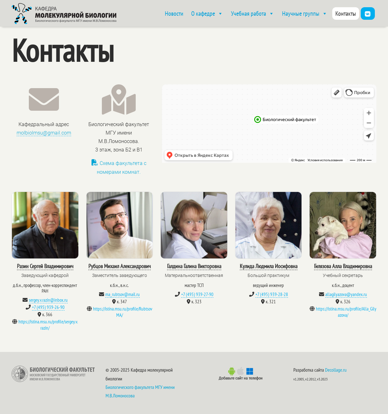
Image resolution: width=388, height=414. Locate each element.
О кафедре (207, 13)
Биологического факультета (130, 387)
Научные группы (305, 13)
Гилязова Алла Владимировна (343, 266)
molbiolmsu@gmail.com (44, 133)
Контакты (345, 13)
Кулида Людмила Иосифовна (268, 266)
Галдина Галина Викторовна (194, 266)
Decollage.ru (336, 370)
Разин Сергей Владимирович (45, 266)
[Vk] (368, 13)
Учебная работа (252, 13)
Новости (174, 13)
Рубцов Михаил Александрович (119, 266)
